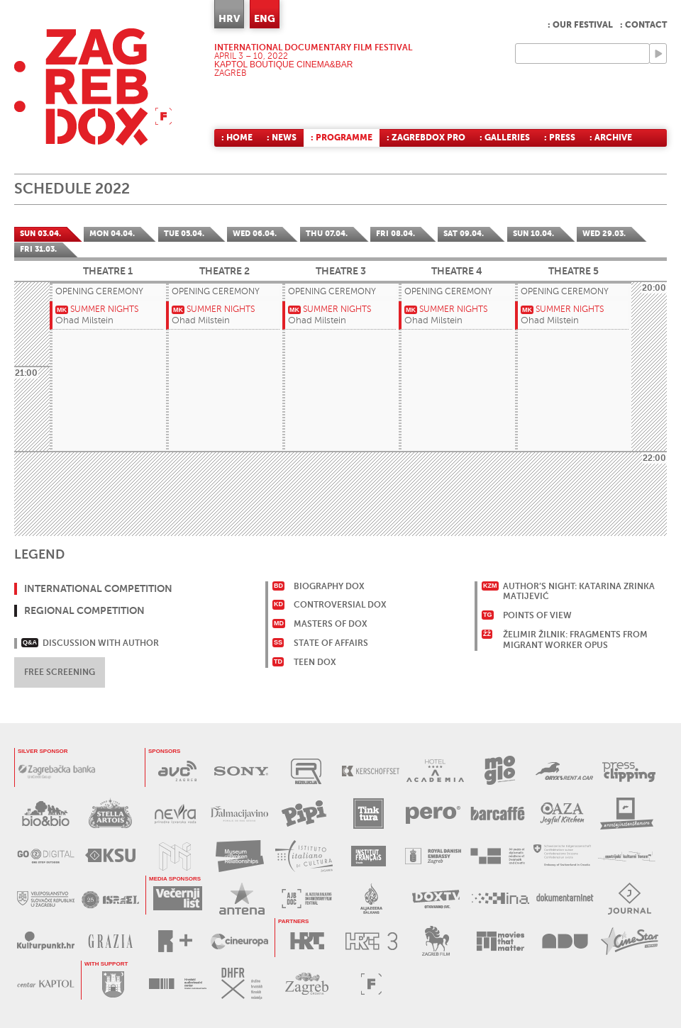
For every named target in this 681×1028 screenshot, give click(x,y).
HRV (229, 18)
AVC (177, 771)
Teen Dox (315, 662)
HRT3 (371, 941)
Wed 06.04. (255, 233)
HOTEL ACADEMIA (435, 771)
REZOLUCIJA (306, 771)
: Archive (610, 138)
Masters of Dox (330, 624)
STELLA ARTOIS (110, 813)
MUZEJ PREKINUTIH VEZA (239, 856)
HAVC (177, 984)
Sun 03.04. (40, 233)
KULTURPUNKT (45, 941)
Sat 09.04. (463, 233)
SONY (241, 771)
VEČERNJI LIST (177, 899)
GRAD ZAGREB (113, 984)
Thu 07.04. (327, 233)
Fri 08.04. (395, 233)
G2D (45, 856)
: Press (559, 138)
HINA (500, 899)
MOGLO (499, 771)
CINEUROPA (239, 941)
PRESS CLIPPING (629, 771)
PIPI (304, 813)
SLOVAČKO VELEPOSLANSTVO (45, 899)
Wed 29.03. (604, 233)
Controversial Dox (340, 605)
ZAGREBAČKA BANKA (57, 771)
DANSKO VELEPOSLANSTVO (433, 856)
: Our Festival (580, 25)
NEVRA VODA (175, 813)
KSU (110, 856)
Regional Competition (84, 610)
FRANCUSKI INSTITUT (368, 856)
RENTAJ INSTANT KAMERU (626, 813)
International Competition (98, 588)
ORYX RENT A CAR (564, 771)
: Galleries (505, 138)
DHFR (242, 984)
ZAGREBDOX (93, 86)
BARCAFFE (497, 813)
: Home (237, 138)
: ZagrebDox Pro (426, 138)
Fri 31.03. (38, 249)
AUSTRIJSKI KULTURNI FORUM (626, 856)
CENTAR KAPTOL (45, 984)
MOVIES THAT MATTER (500, 941)
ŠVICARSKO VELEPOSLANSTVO (562, 856)
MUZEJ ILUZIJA (175, 856)
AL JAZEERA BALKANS (307, 899)
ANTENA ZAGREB (242, 899)
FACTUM (371, 984)
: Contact (643, 25)
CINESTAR (629, 941)
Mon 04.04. (112, 233)
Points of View (537, 615)
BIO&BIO (45, 813)
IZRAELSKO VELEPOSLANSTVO (110, 899)
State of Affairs (331, 643)
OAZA (562, 813)
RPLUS (175, 941)
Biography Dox (329, 586)
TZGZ (307, 984)
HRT (307, 941)
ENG (264, 18)
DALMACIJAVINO (239, 813)
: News (282, 138)
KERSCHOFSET (370, 771)
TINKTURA (368, 813)
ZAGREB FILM (436, 941)
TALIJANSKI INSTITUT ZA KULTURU (304, 856)
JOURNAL (629, 899)
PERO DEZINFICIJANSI (433, 813)
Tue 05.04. (184, 233)
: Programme (341, 138)
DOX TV (436, 899)
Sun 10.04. (533, 233)
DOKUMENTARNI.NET (565, 899)
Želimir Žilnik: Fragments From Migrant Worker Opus (575, 640)
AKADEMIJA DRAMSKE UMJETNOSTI (565, 941)
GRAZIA (110, 941)
